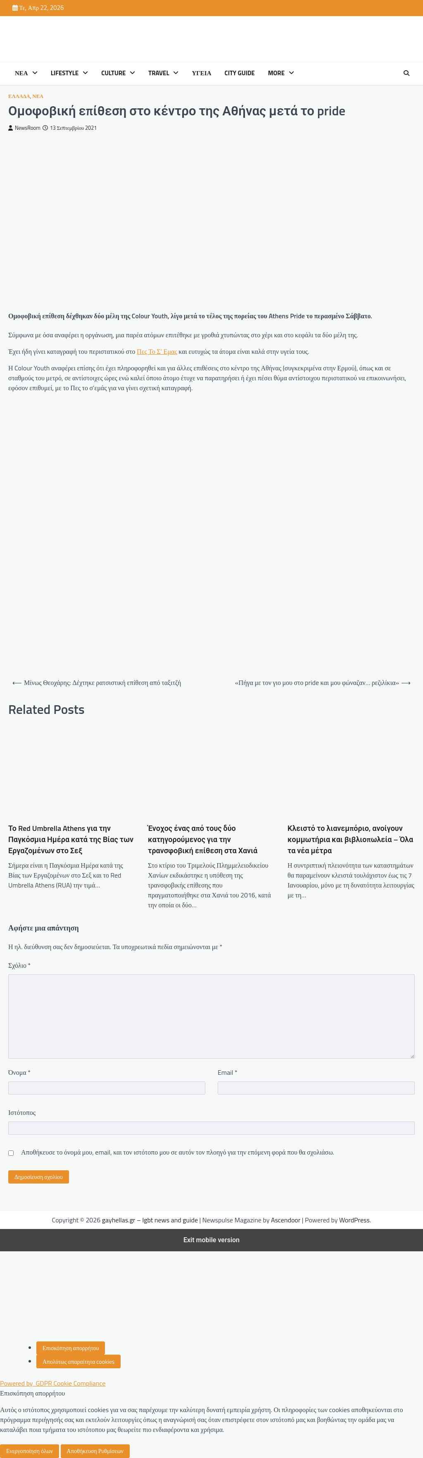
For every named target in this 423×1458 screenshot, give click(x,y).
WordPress (354, 1220)
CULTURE (113, 73)
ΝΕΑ (21, 73)
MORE (276, 73)
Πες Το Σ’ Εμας (157, 351)
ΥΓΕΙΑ (201, 73)
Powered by (52, 1383)
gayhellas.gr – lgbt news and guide (150, 1220)
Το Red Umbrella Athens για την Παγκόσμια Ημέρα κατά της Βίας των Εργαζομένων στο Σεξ (70, 839)
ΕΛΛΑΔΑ (19, 96)
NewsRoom (24, 128)
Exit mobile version (211, 1240)
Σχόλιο (19, 965)
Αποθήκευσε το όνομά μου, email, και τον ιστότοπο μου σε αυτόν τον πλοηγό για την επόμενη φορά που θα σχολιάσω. (177, 1152)
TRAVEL (158, 73)
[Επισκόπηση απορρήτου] (70, 1348)
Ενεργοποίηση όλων (29, 1450)
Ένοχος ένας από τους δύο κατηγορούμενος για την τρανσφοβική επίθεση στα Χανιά (202, 839)
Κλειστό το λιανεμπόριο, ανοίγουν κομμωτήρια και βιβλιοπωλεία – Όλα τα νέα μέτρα (350, 839)
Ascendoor (285, 1220)
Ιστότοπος (22, 1112)
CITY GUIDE (240, 73)
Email (228, 1072)
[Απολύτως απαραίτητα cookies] (78, 1361)
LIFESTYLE (64, 73)
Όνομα (19, 1072)
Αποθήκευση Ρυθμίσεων (95, 1450)
